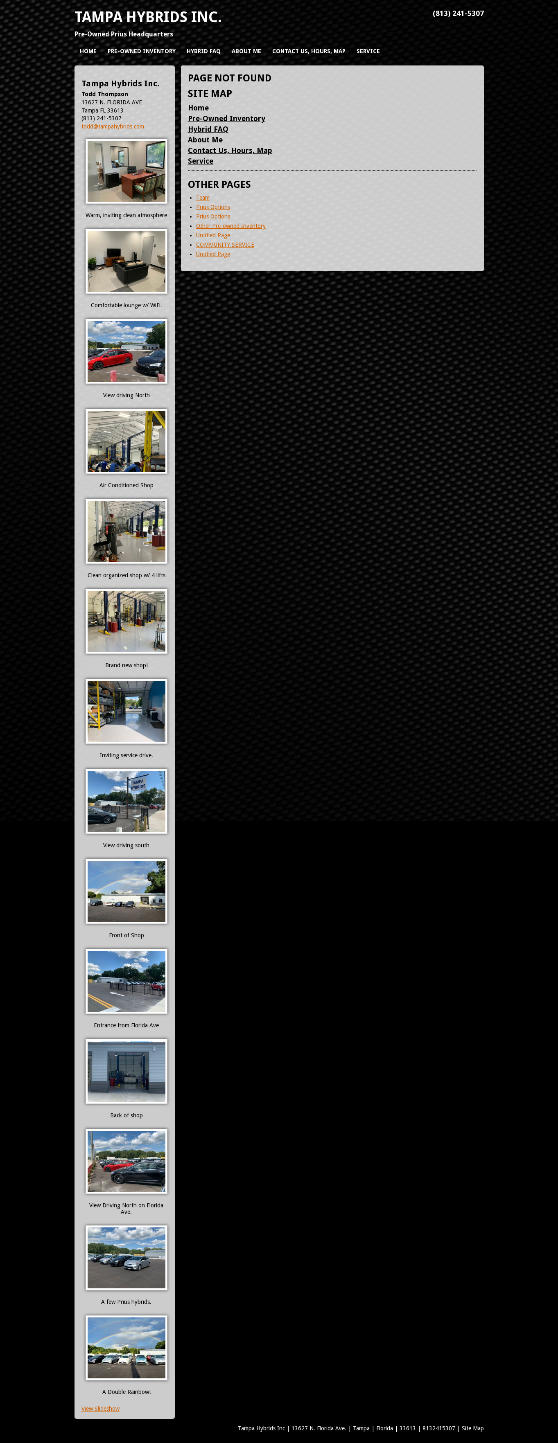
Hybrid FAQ (208, 129)
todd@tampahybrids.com (112, 126)
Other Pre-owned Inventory (231, 226)
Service (200, 161)
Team (203, 197)
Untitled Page (213, 235)
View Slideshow (100, 1408)
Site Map (473, 1428)
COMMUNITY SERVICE (225, 244)
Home (198, 108)
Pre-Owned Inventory (226, 118)
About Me (205, 139)
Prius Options (213, 207)
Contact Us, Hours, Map (230, 150)
